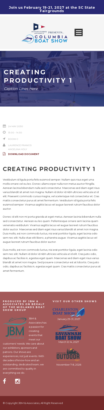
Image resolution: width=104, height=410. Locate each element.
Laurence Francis (20, 145)
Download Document (21, 154)
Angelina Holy (17, 149)
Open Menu (79, 32)
